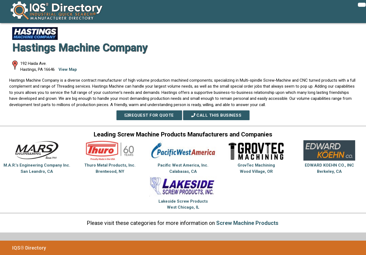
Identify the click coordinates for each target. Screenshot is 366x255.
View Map (68, 69)
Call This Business (216, 115)
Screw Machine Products (247, 223)
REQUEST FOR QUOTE (149, 115)
